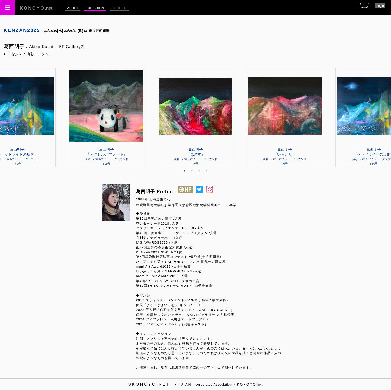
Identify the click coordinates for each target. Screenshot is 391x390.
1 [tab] (184, 170)
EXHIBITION (95, 8)
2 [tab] (191, 170)
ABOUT (72, 8)
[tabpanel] (195, 117)
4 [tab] (206, 170)
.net (36, 8)
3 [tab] (199, 170)
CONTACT (119, 8)
